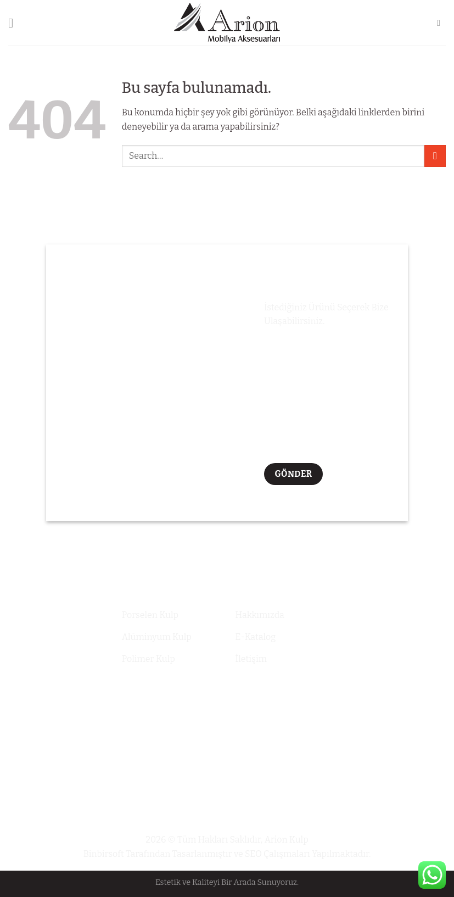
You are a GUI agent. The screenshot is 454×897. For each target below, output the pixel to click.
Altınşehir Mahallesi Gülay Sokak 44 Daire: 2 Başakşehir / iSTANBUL (395, 677)
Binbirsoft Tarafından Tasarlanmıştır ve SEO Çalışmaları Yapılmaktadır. (227, 854)
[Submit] (435, 155)
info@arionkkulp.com (397, 637)
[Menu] (14, 22)
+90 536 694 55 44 (390, 612)
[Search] (441, 23)
